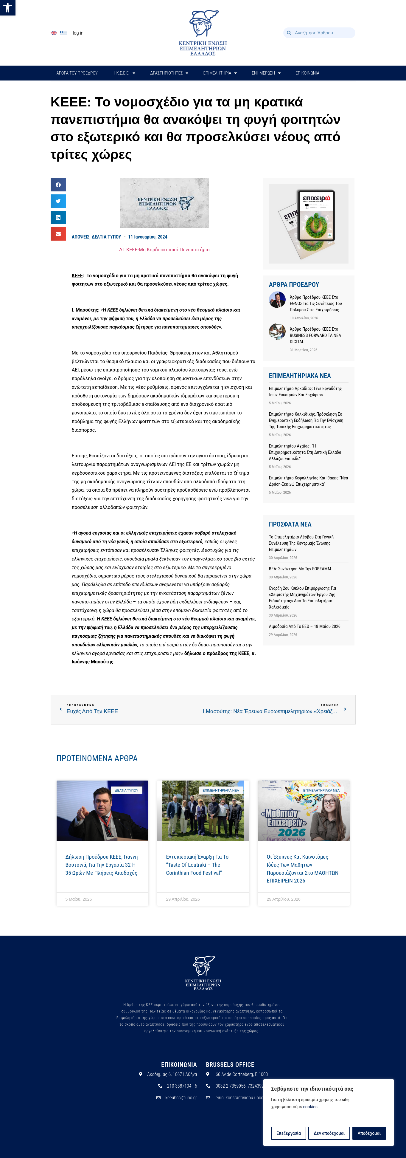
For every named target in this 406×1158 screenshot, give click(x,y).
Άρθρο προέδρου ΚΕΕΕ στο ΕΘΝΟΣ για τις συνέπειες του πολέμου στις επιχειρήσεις (316, 303)
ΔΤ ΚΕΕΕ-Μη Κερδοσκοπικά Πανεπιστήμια (164, 250)
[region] (328, 1112)
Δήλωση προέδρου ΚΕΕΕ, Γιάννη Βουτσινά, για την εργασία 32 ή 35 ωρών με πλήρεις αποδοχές (102, 864)
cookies (310, 1107)
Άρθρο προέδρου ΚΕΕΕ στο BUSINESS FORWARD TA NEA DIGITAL (315, 335)
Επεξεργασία (288, 1133)
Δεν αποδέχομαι (329, 1133)
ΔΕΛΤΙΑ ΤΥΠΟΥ (106, 237)
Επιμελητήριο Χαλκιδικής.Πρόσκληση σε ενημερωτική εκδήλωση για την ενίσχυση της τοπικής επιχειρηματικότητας (306, 420)
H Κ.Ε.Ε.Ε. (124, 73)
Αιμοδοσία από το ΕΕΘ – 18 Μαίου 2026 (304, 626)
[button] (7, 8)
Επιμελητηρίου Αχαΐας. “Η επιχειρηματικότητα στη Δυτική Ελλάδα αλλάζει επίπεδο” (305, 452)
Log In (78, 33)
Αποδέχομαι (369, 1133)
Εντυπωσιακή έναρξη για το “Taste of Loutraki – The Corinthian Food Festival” (197, 864)
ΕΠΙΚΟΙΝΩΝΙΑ (307, 73)
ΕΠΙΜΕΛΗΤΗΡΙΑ (220, 73)
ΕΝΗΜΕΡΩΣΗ (266, 73)
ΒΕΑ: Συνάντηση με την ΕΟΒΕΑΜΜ (300, 569)
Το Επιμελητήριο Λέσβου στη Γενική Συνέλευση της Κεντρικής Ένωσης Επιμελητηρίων (301, 543)
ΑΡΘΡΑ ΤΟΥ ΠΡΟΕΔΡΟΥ (77, 73)
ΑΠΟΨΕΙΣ (80, 237)
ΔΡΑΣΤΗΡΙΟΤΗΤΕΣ (169, 73)
